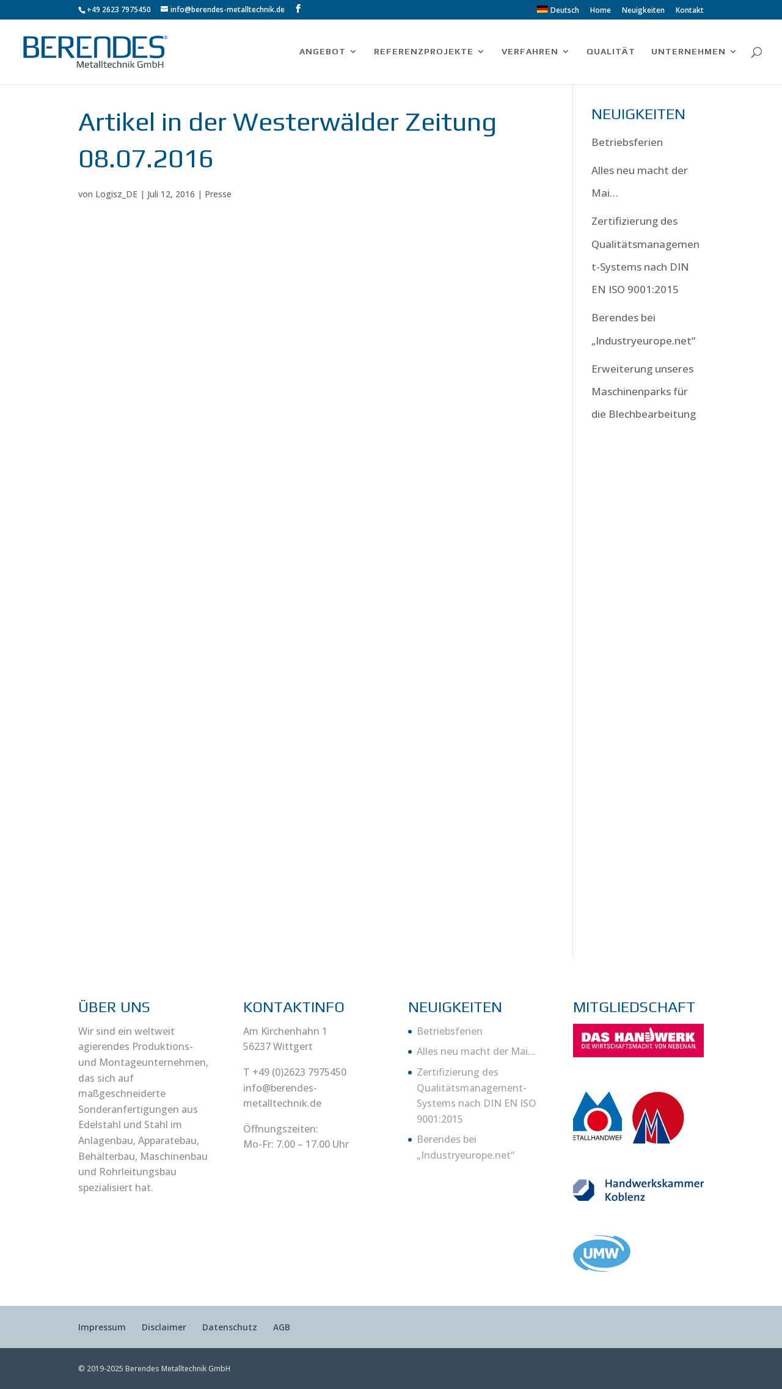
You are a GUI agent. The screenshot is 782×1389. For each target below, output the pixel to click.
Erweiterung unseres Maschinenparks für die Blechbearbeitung (643, 391)
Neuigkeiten (643, 11)
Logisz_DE (116, 194)
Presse (218, 194)
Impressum (102, 1327)
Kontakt (690, 11)
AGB (281, 1327)
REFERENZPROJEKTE (423, 51)
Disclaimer (164, 1327)
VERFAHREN (530, 51)
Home (600, 11)
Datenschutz (229, 1327)
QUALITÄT (610, 51)
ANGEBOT (322, 51)
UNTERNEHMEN (688, 51)
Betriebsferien (627, 142)
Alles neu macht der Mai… (476, 1051)
